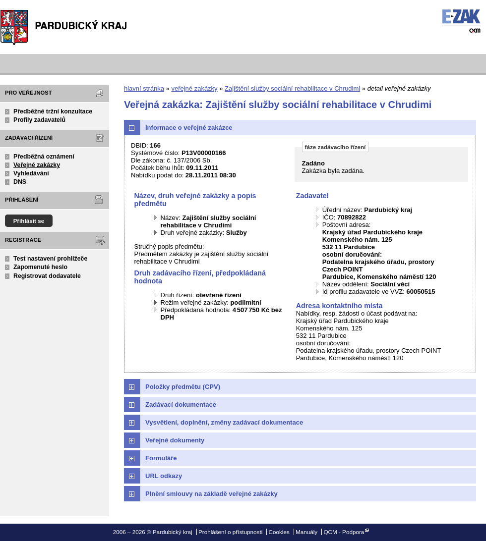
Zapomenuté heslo (40, 267)
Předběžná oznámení (43, 156)
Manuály (306, 532)
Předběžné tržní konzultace (52, 111)
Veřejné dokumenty (174, 440)
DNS (19, 181)
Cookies (279, 532)
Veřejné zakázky (36, 165)
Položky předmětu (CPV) (182, 386)
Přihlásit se (29, 220)
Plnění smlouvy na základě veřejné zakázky (211, 493)
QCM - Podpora (343, 532)
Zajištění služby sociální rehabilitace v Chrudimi (292, 88)
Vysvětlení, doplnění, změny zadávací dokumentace (224, 422)
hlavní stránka (144, 88)
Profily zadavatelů (39, 119)
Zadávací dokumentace (180, 404)
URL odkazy (163, 476)
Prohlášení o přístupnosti (230, 532)
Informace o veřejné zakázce (189, 127)
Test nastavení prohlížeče (50, 258)
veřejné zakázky (194, 88)
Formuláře (161, 458)
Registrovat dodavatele (47, 275)
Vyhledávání (31, 173)
